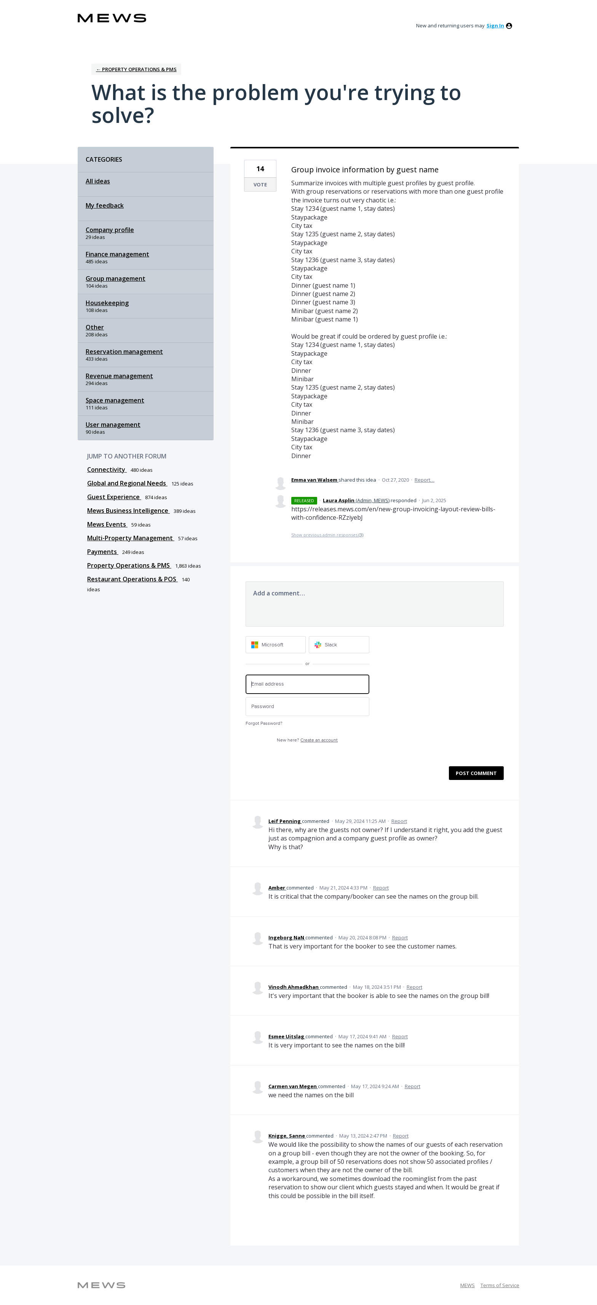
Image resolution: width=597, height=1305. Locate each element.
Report (399, 821)
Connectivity (107, 469)
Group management (115, 278)
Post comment (476, 773)
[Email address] (307, 684)
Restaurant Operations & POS (132, 579)
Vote (260, 184)
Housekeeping (107, 303)
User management (113, 424)
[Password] (307, 706)
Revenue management (119, 376)
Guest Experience (114, 497)
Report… (424, 479)
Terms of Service (499, 1285)
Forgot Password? (264, 723)
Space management (115, 400)
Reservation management (124, 351)
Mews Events (107, 524)
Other (95, 327)
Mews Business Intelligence (128, 510)
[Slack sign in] (339, 644)
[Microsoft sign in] (276, 644)
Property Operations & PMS (129, 565)
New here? (307, 740)
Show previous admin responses (327, 535)
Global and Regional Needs (127, 483)
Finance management (117, 254)
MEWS (467, 1285)
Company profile (110, 230)
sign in (495, 25)
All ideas (98, 181)
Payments (102, 551)
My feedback (105, 205)
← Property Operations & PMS (136, 69)
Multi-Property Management (130, 538)
